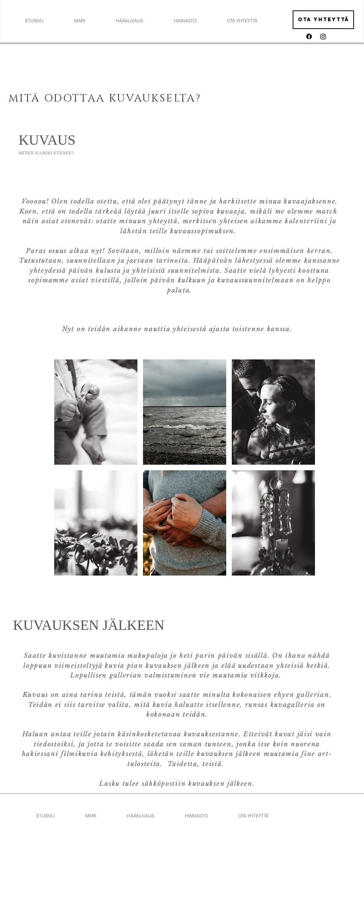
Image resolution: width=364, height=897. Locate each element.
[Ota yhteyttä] (323, 19)
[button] (95, 412)
